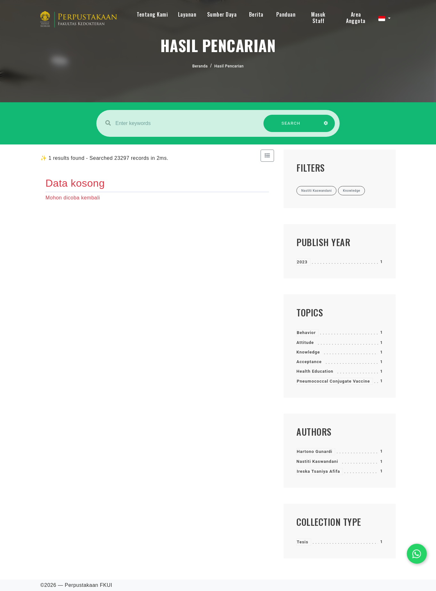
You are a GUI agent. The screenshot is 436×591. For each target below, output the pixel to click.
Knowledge (308, 352)
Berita (256, 14)
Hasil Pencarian (229, 66)
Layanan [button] (187, 14)
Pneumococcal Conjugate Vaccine (333, 381)
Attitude (305, 342)
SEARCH (291, 126)
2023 (302, 262)
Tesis (302, 542)
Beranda (200, 66)
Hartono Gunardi (314, 451)
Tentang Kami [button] (152, 14)
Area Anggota (356, 18)
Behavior (306, 332)
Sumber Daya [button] (222, 14)
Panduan (286, 14)
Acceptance (309, 361)
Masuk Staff (318, 18)
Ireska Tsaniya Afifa (318, 471)
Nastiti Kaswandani (317, 461)
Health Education (314, 371)
